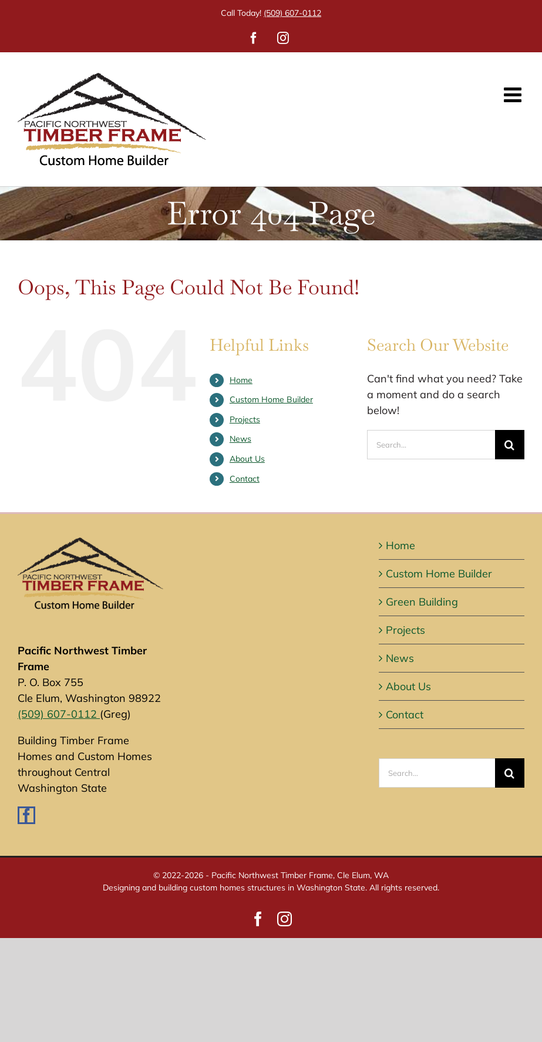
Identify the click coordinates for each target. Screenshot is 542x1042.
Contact (245, 478)
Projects (245, 419)
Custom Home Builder (271, 399)
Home (241, 380)
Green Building (422, 602)
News (240, 438)
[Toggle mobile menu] (514, 94)
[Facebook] (26, 815)
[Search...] (431, 444)
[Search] (509, 444)
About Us (247, 458)
